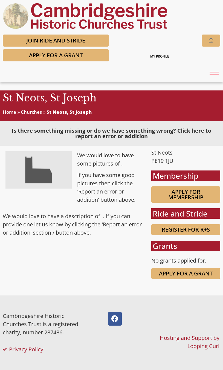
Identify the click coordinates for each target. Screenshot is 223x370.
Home (9, 112)
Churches (31, 112)
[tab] (111, 133)
